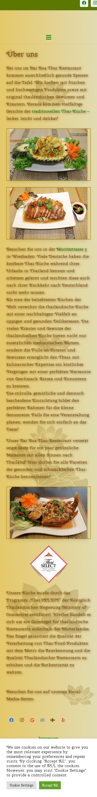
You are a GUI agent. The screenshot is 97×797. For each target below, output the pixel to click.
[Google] (32, 720)
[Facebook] (11, 720)
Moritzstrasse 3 (71, 249)
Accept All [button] (50, 785)
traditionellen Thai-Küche (59, 111)
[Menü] (49, 37)
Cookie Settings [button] (21, 785)
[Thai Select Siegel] (48, 564)
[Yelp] (63, 720)
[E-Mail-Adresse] (42, 720)
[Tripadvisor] (53, 720)
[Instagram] (22, 720)
